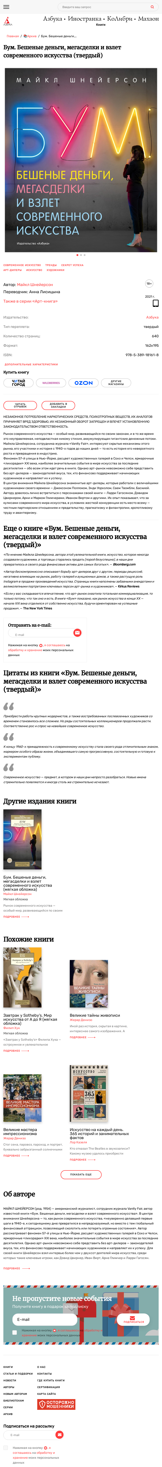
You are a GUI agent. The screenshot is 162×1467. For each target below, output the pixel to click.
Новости (9, 1380)
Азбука (52, 19)
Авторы (8, 1387)
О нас (41, 1367)
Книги (100, 24)
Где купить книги (51, 1380)
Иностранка (84, 19)
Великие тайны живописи (95, 1015)
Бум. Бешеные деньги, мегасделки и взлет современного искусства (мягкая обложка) (27, 883)
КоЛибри (119, 19)
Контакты (44, 1373)
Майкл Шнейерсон (35, 284)
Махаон (148, 19)
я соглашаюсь (54, 645)
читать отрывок (20, 405)
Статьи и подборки (18, 1373)
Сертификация (48, 1387)
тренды (51, 265)
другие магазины (116, 383)
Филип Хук (11, 1028)
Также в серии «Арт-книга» (30, 301)
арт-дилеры (12, 270)
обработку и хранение (25, 650)
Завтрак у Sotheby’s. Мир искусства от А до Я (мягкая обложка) (30, 1019)
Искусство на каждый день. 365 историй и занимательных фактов (99, 1134)
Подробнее (16, 916)
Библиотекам (13, 1400)
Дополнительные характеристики (31, 364)
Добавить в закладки (58, 405)
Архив (8, 1414)
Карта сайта (46, 1394)
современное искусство (22, 265)
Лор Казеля (78, 1142)
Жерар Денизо (81, 1020)
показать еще (81, 1174)
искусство (34, 270)
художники (55, 270)
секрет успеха (72, 265)
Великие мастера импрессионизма (20, 1132)
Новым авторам (15, 1394)
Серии (8, 1407)
